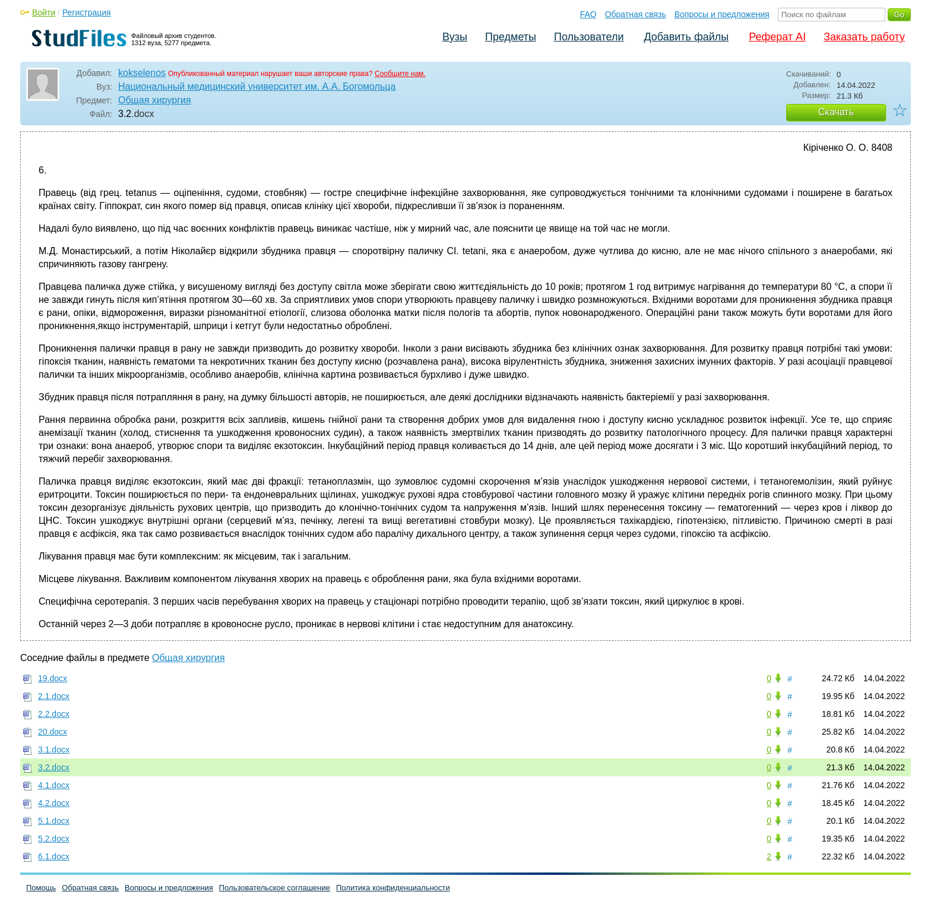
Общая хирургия (154, 100)
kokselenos (142, 73)
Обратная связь (635, 14)
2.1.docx (53, 696)
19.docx (52, 678)
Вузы (454, 37)
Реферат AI (777, 37)
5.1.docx (53, 821)
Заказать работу (864, 37)
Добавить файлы (686, 37)
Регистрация (86, 12)
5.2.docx (53, 838)
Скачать (836, 112)
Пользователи (588, 37)
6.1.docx (53, 856)
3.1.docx (53, 749)
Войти (43, 12)
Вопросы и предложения (722, 14)
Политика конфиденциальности (393, 887)
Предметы (510, 37)
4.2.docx (53, 803)
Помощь (41, 887)
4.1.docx (53, 785)
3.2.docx (53, 767)
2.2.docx (53, 714)
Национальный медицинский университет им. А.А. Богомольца (256, 86)
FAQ (588, 14)
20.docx (52, 731)
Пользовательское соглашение (274, 887)
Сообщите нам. (400, 73)
